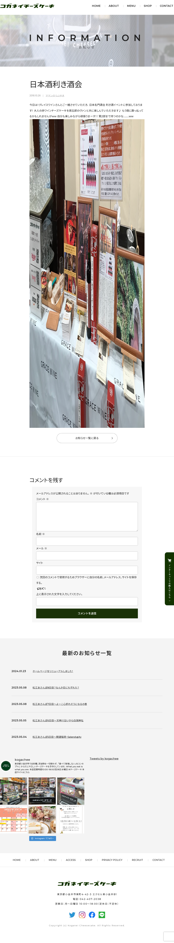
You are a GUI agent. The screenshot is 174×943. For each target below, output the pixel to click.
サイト (39, 567)
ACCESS (71, 864)
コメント (42, 499)
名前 (40, 538)
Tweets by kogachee (104, 763)
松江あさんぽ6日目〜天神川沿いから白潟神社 (59, 725)
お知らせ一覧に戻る (87, 438)
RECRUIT (137, 864)
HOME (96, 5)
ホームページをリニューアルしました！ (54, 676)
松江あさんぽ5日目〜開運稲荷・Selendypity (59, 741)
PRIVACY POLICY (112, 864)
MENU (131, 5)
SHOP (148, 5)
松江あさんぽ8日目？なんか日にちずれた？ (57, 692)
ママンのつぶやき (55, 95)
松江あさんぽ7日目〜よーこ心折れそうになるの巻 (61, 708)
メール (41, 553)
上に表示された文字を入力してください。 (59, 599)
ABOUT (114, 5)
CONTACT (166, 5)
